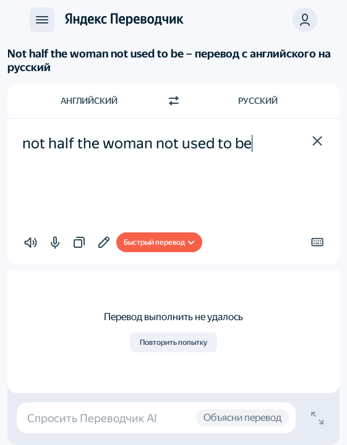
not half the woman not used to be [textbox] (137, 143)
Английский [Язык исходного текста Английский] (89, 101)
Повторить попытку (173, 342)
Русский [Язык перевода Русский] (258, 101)
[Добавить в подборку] (104, 242)
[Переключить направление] (174, 101)
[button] (317, 141)
